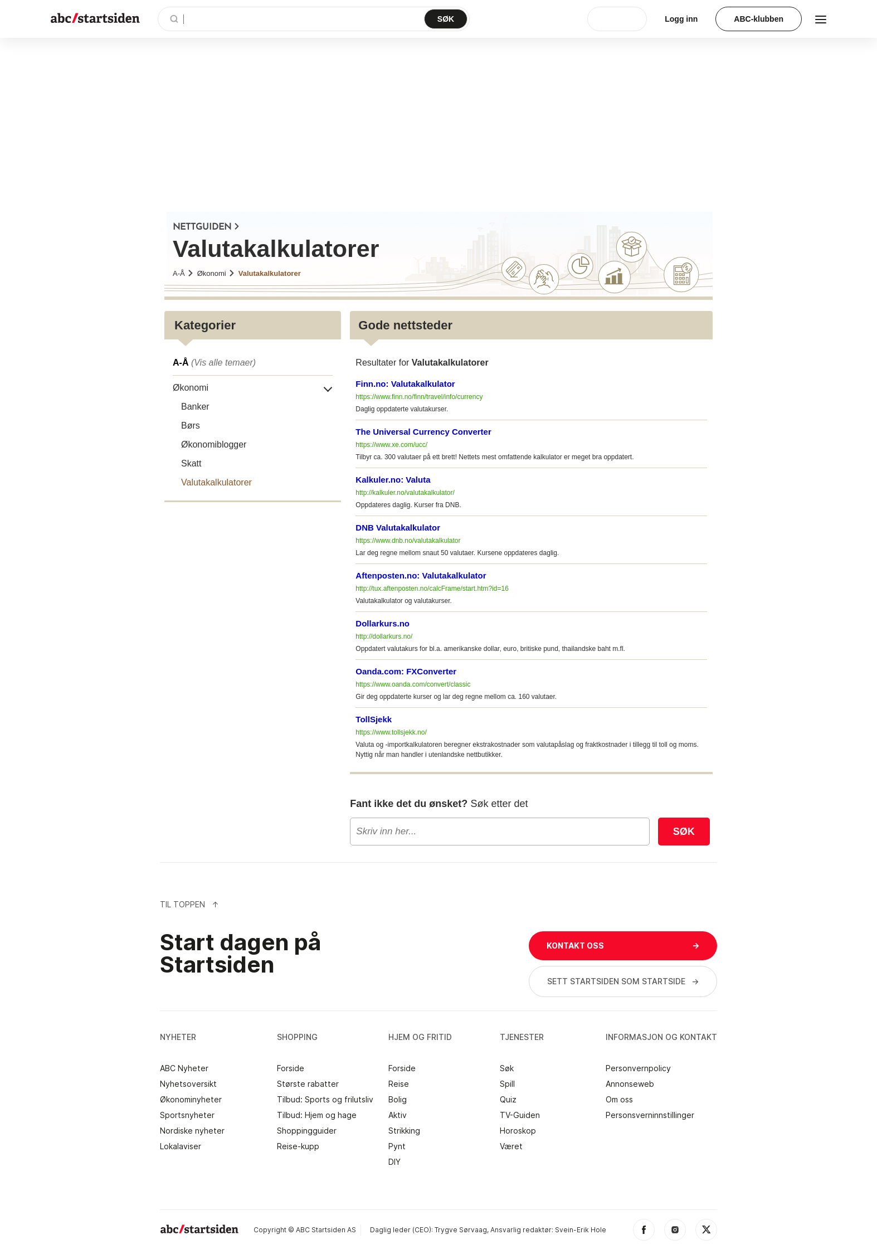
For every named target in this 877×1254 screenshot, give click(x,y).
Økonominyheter (191, 1100)
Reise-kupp (298, 1146)
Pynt (397, 1146)
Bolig (397, 1100)
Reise (398, 1084)
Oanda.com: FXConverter (405, 671)
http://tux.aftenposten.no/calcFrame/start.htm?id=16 (431, 588)
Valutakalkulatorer (269, 273)
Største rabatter (308, 1084)
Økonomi (216, 273)
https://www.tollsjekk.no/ (390, 732)
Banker (195, 406)
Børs (190, 425)
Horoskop (518, 1131)
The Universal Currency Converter (423, 431)
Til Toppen (189, 904)
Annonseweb (630, 1084)
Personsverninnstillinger (650, 1115)
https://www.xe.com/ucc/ (391, 445)
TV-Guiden (520, 1115)
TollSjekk (373, 719)
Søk (684, 831)
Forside (290, 1068)
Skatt (191, 463)
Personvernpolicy (638, 1068)
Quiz (508, 1100)
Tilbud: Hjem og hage (317, 1115)
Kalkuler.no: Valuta (392, 479)
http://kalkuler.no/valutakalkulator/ (404, 493)
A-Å (183, 273)
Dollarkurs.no (382, 623)
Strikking (404, 1131)
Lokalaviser (180, 1146)
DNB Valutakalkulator (397, 527)
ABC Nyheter (184, 1068)
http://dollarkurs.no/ (383, 636)
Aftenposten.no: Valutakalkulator (420, 575)
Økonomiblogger (213, 444)
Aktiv (397, 1115)
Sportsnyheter (187, 1115)
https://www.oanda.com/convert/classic (412, 684)
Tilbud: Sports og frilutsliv (325, 1100)
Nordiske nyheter (192, 1131)
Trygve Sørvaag (461, 1230)
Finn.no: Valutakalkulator (405, 383)
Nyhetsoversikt (188, 1084)
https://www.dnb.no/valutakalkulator (407, 541)
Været (511, 1146)
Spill (507, 1084)
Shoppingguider (307, 1131)
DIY (394, 1162)
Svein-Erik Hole (580, 1230)
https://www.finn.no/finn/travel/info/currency (419, 397)
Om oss (619, 1100)
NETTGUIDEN (206, 227)
